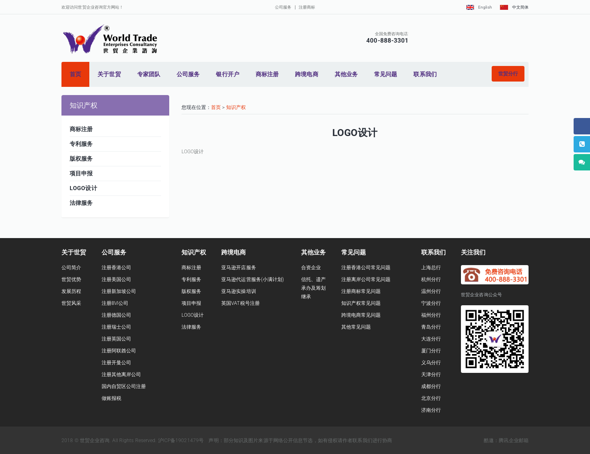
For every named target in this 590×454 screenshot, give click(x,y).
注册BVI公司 (115, 303)
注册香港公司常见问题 (366, 267)
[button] (508, 74)
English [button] (479, 7)
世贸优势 (71, 279)
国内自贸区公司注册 (124, 386)
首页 (216, 107)
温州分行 (431, 291)
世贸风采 (71, 303)
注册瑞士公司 (117, 327)
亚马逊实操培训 (238, 291)
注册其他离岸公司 (121, 374)
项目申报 (191, 303)
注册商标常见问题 (361, 291)
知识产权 (236, 107)
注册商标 (307, 7)
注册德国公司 (117, 315)
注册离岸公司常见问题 (366, 279)
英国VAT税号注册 (240, 303)
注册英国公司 (117, 339)
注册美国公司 (117, 279)
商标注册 (191, 267)
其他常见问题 (356, 327)
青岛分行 (431, 327)
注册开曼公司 (117, 362)
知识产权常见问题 (361, 303)
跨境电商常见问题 (361, 315)
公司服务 (283, 7)
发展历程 (71, 291)
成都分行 (431, 386)
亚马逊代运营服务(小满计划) (252, 279)
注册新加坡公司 (119, 291)
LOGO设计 (193, 315)
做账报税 (111, 398)
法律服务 (191, 327)
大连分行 (431, 339)
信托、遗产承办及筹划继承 (313, 288)
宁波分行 (431, 303)
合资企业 (311, 267)
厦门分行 (431, 351)
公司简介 (71, 267)
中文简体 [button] (514, 7)
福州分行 (431, 315)
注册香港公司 (117, 267)
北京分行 (431, 398)
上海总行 (431, 267)
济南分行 (431, 410)
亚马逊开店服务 (238, 267)
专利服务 (191, 279)
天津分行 (431, 374)
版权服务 (191, 291)
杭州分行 (431, 279)
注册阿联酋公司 (119, 351)
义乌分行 (431, 362)
